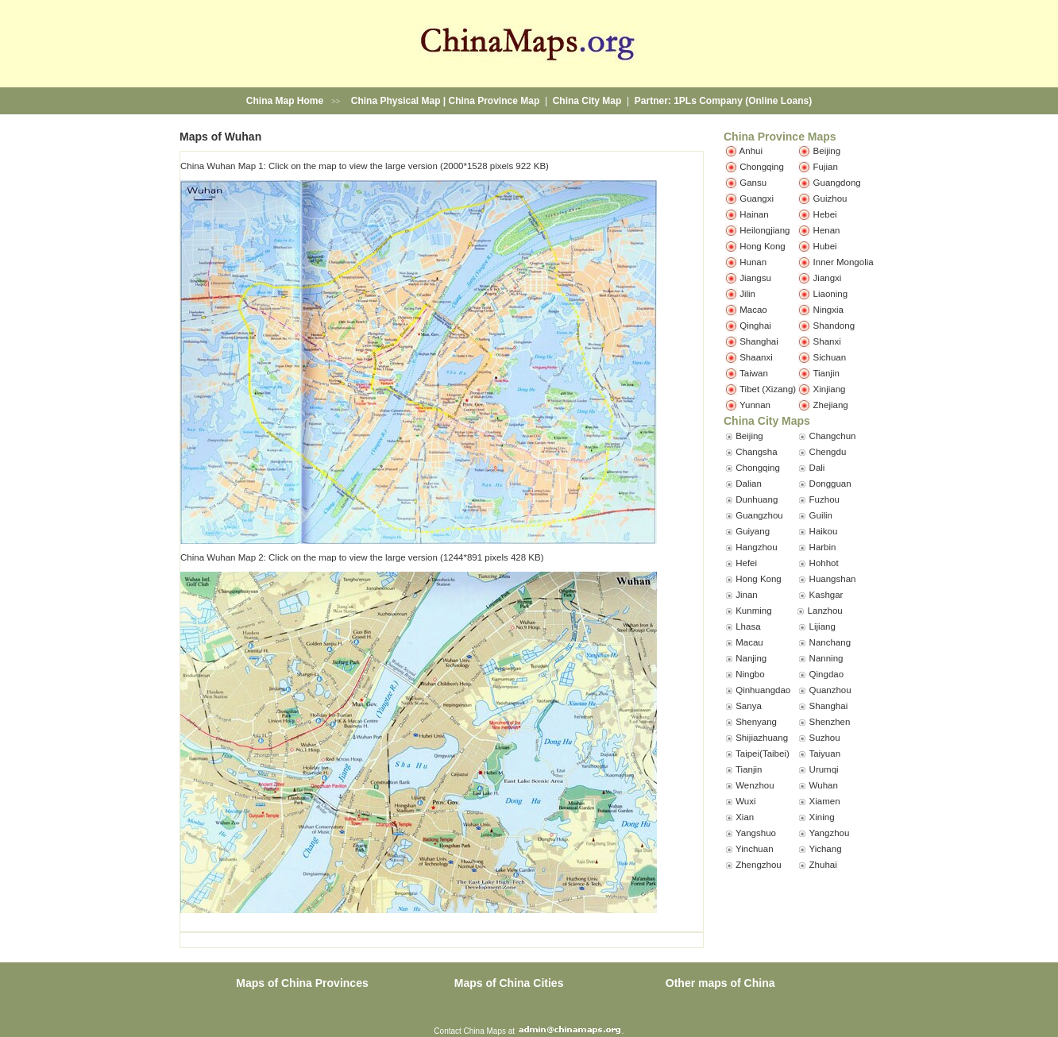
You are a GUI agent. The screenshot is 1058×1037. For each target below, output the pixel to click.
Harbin (822, 547)
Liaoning (830, 293)
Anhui (751, 150)
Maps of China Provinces (302, 983)
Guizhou (830, 197)
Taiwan (753, 372)
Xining (822, 817)
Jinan (747, 594)
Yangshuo (756, 833)
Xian (745, 817)
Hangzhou (756, 547)
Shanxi (827, 340)
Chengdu (828, 452)
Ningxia (828, 309)
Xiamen (824, 801)
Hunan (752, 261)
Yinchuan (755, 849)
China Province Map (494, 100)
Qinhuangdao (763, 690)
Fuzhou (824, 499)
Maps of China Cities (509, 983)
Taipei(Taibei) (763, 753)
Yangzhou (829, 833)
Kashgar (826, 594)
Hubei (825, 245)
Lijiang (822, 626)
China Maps (485, 1031)
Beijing (827, 150)
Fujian (825, 166)
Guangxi (756, 197)
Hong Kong (762, 245)
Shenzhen (830, 722)
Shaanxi (756, 356)
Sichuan (830, 356)
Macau (749, 642)
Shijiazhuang (762, 737)
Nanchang (830, 642)
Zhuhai (823, 864)
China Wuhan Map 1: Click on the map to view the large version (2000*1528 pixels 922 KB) (364, 166)
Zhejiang (830, 404)
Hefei (746, 563)
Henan (826, 229)
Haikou (823, 531)
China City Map (587, 100)
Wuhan (823, 785)
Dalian (749, 483)
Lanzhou (825, 610)
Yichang (825, 849)
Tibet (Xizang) (767, 388)
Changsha (756, 452)
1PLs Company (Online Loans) (743, 100)
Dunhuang (757, 499)
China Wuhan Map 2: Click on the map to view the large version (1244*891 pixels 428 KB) (361, 557)
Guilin (820, 515)
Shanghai (758, 340)
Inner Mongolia (843, 261)
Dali (817, 467)
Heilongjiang (764, 229)
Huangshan (832, 579)
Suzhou (824, 737)
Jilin (747, 293)
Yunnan (754, 404)
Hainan (753, 213)
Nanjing (751, 658)
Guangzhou (759, 515)
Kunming (753, 610)
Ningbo (750, 674)
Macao (753, 309)
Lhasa (748, 626)
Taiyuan (824, 753)
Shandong (834, 325)
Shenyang (756, 722)
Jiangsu (755, 277)
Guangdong (837, 182)
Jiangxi (827, 277)
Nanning (826, 658)
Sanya (749, 706)
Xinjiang (829, 388)
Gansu (752, 182)
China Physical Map (396, 100)
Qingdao (826, 674)
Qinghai (755, 325)
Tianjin (826, 372)
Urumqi (824, 769)
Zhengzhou (759, 864)
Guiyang (753, 531)
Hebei (825, 213)
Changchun (832, 436)
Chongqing (761, 166)
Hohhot (824, 563)
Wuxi (745, 801)
